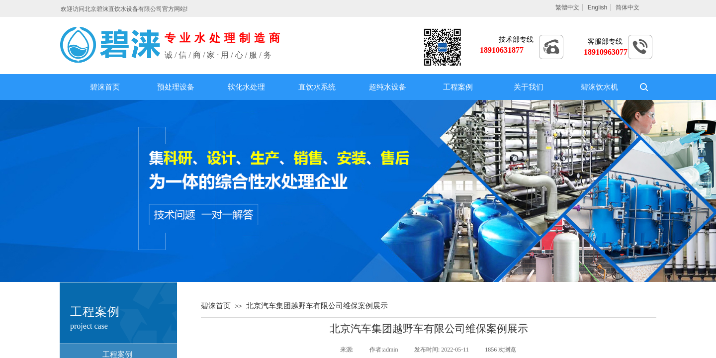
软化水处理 (246, 87)
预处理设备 (175, 87)
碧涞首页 (105, 87)
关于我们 (528, 87)
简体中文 (627, 7)
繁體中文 (567, 7)
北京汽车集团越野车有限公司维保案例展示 (317, 306)
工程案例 (458, 87)
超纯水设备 (387, 87)
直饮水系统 (317, 87)
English (597, 7)
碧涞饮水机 (599, 87)
